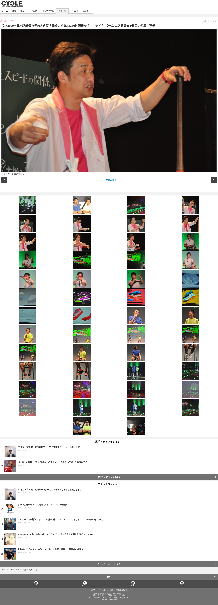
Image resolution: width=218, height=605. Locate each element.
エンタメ (86, 11)
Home (36, 585)
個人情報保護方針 (121, 590)
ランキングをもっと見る (109, 477)
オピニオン (33, 11)
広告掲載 (102, 590)
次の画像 (214, 180)
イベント (74, 11)
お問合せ (94, 590)
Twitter (133, 585)
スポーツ (62, 11)
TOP (109, 577)
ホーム (5, 11)
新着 (14, 11)
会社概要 (110, 590)
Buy (22, 11)
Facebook (84, 585)
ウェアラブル (48, 11)
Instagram (182, 585)
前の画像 (4, 180)
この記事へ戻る (109, 180)
